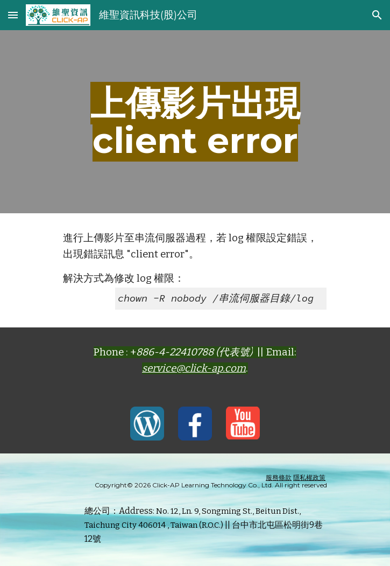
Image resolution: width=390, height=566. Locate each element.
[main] (195, 121)
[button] (13, 15)
